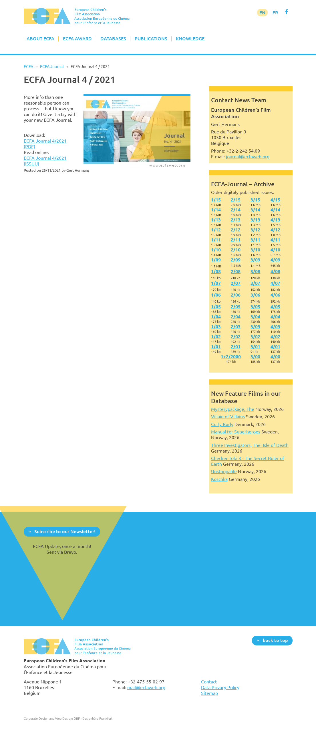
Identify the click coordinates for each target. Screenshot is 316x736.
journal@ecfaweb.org (247, 156)
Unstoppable (224, 471)
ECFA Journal (52, 66)
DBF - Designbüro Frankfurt (93, 718)
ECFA (28, 66)
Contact (209, 681)
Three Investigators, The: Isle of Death (250, 445)
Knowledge (190, 38)
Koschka (219, 479)
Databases (113, 38)
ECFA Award (77, 38)
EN (262, 12)
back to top (275, 640)
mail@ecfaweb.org (146, 687)
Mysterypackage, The (232, 409)
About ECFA (40, 38)
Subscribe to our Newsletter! (65, 531)
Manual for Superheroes (235, 431)
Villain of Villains (228, 416)
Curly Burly (222, 424)
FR (275, 12)
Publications (151, 38)
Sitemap (209, 693)
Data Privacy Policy (220, 687)
